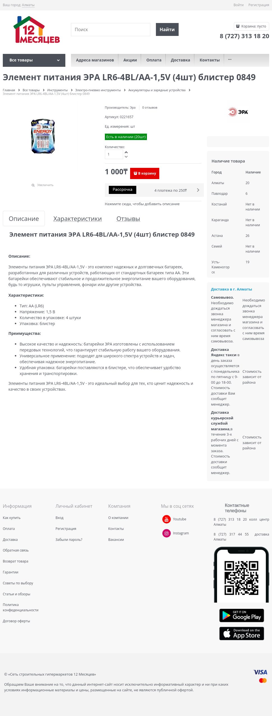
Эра (133, 107)
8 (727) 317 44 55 (233, 534)
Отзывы (128, 218)
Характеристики (78, 218)
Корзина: (253, 26)
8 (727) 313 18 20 (230, 519)
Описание (24, 218)
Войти (239, 5)
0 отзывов (149, 107)
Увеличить (45, 185)
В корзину (147, 173)
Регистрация (258, 5)
